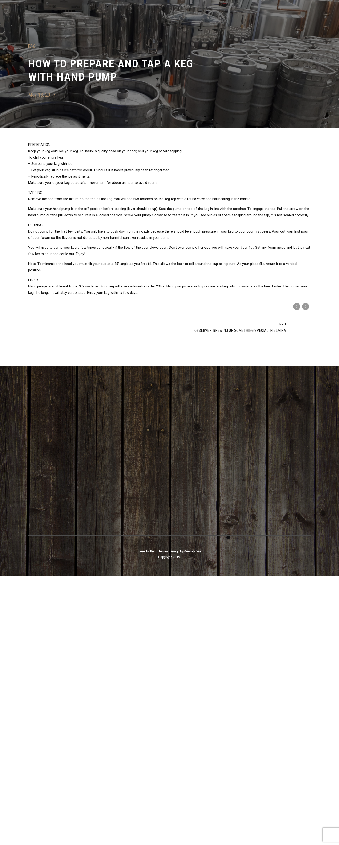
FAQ (32, 46)
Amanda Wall (193, 820)
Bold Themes (159, 820)
